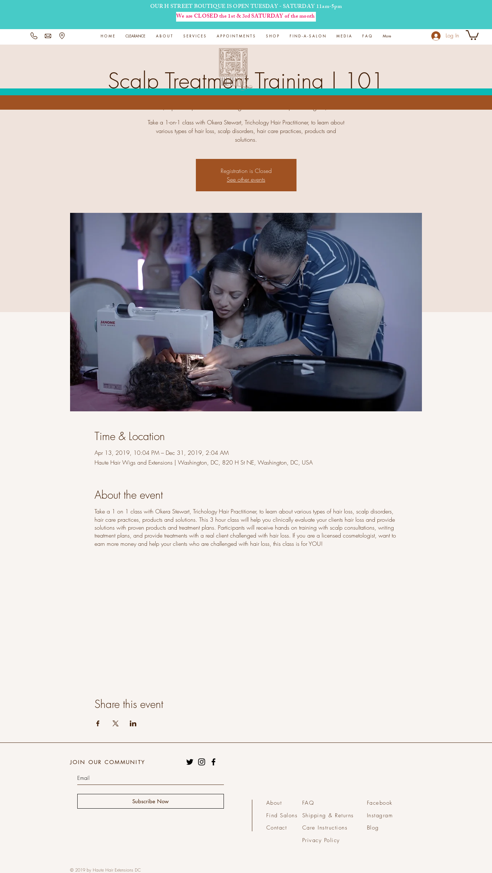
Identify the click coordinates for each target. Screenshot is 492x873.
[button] (194, 36)
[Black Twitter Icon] (189, 762)
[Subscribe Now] (150, 801)
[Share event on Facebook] (98, 723)
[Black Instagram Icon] (201, 762)
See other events (246, 179)
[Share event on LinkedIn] (133, 723)
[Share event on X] (115, 723)
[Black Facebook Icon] (213, 762)
